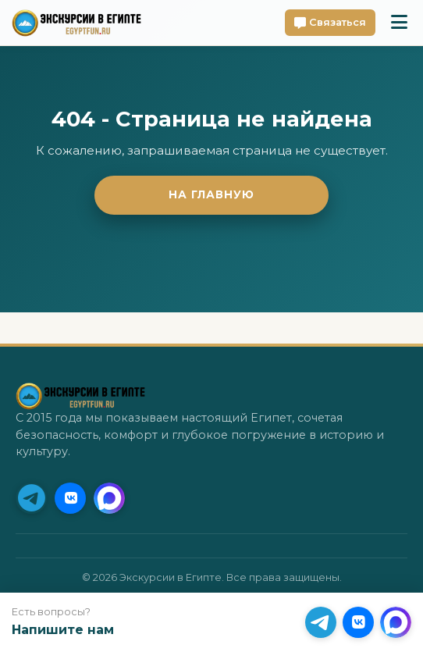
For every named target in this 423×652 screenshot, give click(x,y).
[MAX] (109, 498)
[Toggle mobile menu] (399, 22)
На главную (211, 194)
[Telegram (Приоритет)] (31, 498)
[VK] (70, 498)
